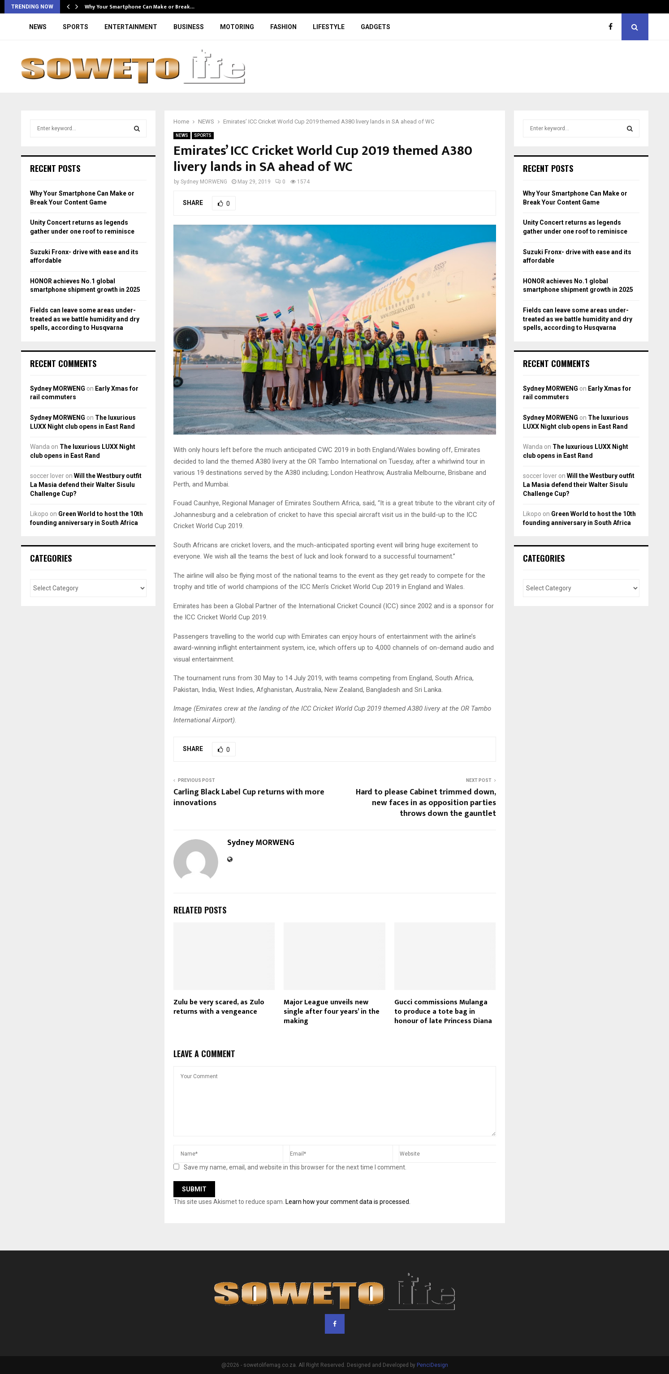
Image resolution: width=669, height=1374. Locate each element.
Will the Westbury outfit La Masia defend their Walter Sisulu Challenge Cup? (86, 484)
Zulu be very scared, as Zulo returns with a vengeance (218, 1007)
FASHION (283, 26)
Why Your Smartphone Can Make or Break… (139, 6)
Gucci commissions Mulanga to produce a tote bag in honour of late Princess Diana (443, 1011)
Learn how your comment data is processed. (347, 1201)
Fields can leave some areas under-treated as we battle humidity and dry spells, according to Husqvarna (84, 319)
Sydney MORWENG (204, 182)
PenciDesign (432, 1365)
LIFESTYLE (329, 26)
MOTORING (237, 26)
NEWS (38, 26)
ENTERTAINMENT (130, 26)
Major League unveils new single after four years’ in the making (332, 1011)
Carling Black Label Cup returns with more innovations (248, 797)
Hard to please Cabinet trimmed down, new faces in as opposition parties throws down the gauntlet (426, 802)
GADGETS (375, 26)
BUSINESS (188, 26)
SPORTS (75, 26)
